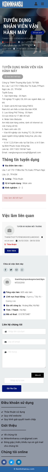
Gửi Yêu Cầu (12, 388)
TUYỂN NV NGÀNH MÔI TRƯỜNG (29, 226)
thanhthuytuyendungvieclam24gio (30, 279)
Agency (30, 297)
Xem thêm (11, 251)
